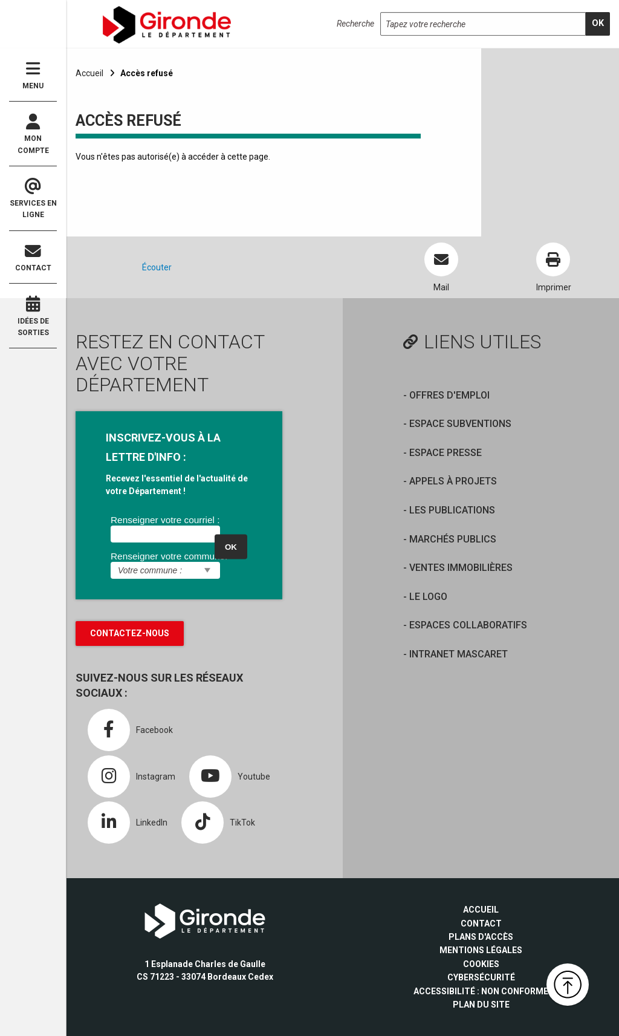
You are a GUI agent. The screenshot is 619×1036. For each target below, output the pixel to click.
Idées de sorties (33, 316)
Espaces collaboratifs (468, 625)
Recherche (355, 23)
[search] (598, 24)
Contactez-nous (129, 633)
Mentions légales (480, 950)
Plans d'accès (481, 937)
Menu (33, 75)
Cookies (481, 964)
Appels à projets (453, 481)
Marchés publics (452, 539)
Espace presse (445, 452)
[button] (567, 984)
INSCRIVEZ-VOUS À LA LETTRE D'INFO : (163, 447)
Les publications (452, 510)
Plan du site (481, 1004)
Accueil (89, 73)
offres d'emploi (449, 395)
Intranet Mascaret (458, 654)
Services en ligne (33, 199)
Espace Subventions (460, 423)
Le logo (428, 596)
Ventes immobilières (461, 567)
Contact (33, 258)
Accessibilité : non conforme (480, 991)
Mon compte (33, 134)
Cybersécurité (481, 977)
